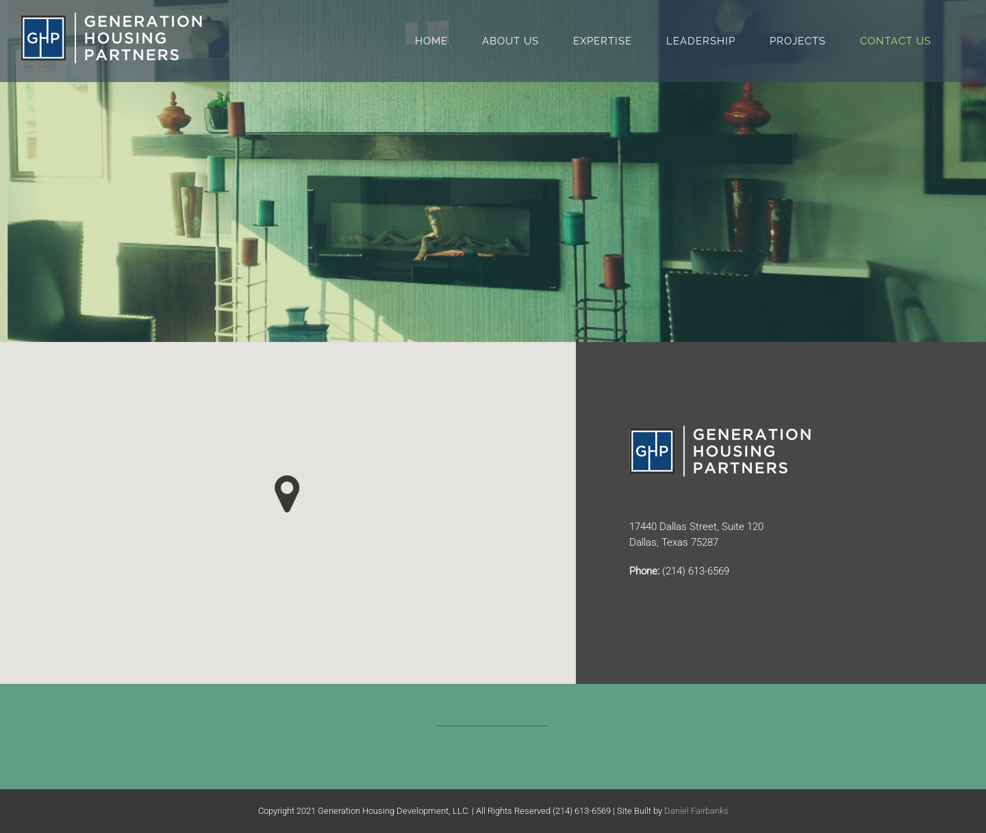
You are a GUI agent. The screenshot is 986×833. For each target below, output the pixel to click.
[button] (287, 494)
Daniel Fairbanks (696, 811)
